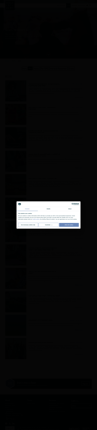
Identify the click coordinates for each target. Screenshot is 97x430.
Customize (48, 224)
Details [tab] (48, 208)
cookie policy (36, 219)
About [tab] (69, 208)
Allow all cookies (69, 224)
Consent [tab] (27, 208)
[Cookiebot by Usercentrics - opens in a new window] (72, 204)
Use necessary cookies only (28, 224)
